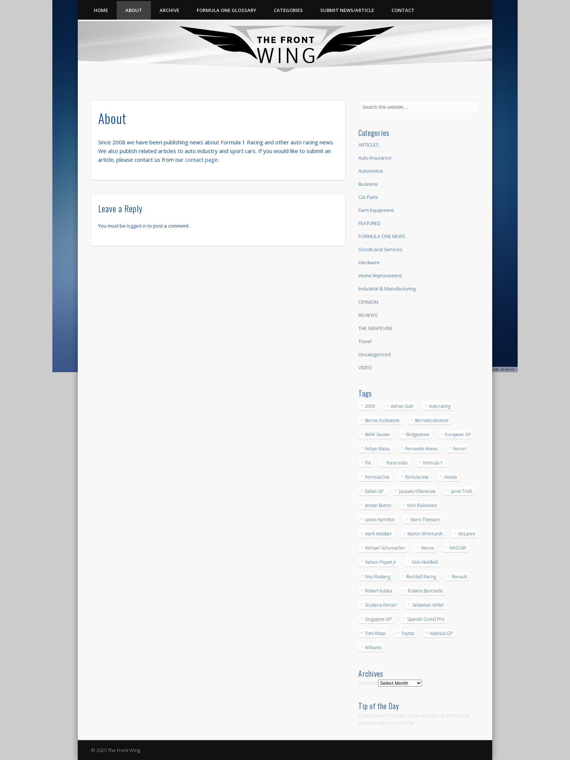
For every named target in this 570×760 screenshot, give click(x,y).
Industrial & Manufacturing (387, 288)
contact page (201, 159)
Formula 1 (433, 463)
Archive (169, 10)
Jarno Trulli (461, 491)
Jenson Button (378, 505)
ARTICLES (368, 144)
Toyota (407, 633)
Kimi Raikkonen (422, 505)
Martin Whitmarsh (425, 534)
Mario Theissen (425, 519)
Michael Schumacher (385, 548)
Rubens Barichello (425, 591)
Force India (397, 463)
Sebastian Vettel (428, 605)
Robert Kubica (378, 591)
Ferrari (459, 449)
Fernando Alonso (421, 449)
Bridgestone (417, 434)
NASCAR (457, 548)
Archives (367, 683)
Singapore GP (378, 619)
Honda (450, 477)
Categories (288, 10)
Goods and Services (380, 249)
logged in (136, 225)
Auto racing (439, 406)
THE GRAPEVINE (375, 328)
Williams (373, 647)
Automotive (370, 171)
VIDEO (365, 367)
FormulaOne (377, 477)
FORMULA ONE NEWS (381, 236)
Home (101, 10)
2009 (370, 406)
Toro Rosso (375, 633)
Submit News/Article (347, 10)
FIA (368, 463)
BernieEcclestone (432, 420)
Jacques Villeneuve (417, 491)
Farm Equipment (376, 210)
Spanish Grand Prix (426, 619)
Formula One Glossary (226, 10)
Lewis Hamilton (380, 519)
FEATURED (369, 223)
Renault (459, 577)
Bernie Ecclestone (382, 420)
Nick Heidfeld (425, 562)
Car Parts (368, 197)
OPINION (368, 302)
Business (368, 184)
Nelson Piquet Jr (380, 562)
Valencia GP (441, 633)
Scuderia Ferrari (381, 605)
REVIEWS (368, 315)
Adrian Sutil (402, 406)
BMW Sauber (377, 434)
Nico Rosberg (377, 577)
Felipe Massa (377, 449)
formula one (417, 477)
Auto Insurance (375, 157)
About (133, 10)
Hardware (369, 262)
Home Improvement (380, 275)
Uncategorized (374, 354)
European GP (458, 434)
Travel (365, 341)
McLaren (466, 534)
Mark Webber (378, 534)
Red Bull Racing (421, 577)
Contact (403, 10)
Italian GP (374, 491)
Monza (427, 548)
